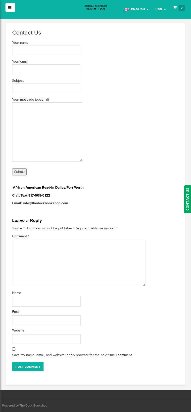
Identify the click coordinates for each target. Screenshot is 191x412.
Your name (46, 46)
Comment (20, 236)
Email (16, 312)
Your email (46, 65)
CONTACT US (187, 199)
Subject (46, 84)
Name (16, 293)
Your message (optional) (47, 130)
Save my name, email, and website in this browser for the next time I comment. (72, 355)
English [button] (137, 9)
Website (18, 330)
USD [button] (160, 9)
